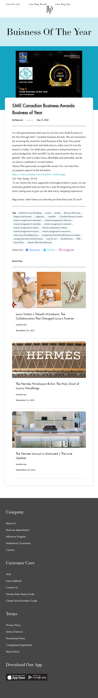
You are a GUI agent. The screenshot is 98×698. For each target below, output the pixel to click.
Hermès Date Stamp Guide (20, 594)
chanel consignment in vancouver (56, 231)
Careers (10, 550)
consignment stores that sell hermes (28, 238)
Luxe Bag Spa (63, 4)
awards (57, 213)
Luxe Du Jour (13, 4)
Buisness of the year (72, 213)
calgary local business (23, 216)
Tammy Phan (19, 242)
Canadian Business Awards (70, 216)
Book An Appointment (17, 530)
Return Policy (13, 651)
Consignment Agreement (19, 645)
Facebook (33, 250)
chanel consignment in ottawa (54, 227)
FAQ (8, 574)
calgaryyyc (39, 216)
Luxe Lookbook (14, 581)
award (48, 213)
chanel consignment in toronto (26, 231)
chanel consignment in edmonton (27, 220)
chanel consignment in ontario (26, 227)
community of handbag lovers (26, 235)
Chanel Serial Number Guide (21, 600)
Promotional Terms (15, 638)
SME (78, 238)
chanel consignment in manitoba (27, 224)
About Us (11, 523)
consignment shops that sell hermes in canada (61, 235)
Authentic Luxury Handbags (30, 213)
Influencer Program (16, 536)
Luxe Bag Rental (38, 4)
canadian (52, 216)
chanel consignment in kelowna (58, 220)
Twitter (49, 250)
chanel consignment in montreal (57, 224)
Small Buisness (67, 238)
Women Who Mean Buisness (40, 242)
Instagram (66, 250)
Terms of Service (14, 631)
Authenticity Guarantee (18, 543)
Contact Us (12, 587)
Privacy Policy (13, 625)
